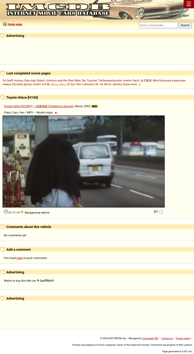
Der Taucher (89, 80)
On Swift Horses (13, 80)
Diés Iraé (30, 80)
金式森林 (146, 80)
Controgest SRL (150, 338)
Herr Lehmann (85, 84)
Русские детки (22, 84)
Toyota (8, 106)
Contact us (167, 338)
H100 (25, 106)
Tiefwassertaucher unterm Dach (118, 80)
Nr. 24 (99, 84)
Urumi (36, 84)
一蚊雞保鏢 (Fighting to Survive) (54, 106)
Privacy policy (183, 338)
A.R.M (45, 84)
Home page (15, 24)
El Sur (71, 84)
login (20, 258)
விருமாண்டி (58, 84)
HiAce (17, 106)
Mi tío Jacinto (113, 84)
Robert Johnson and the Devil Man (59, 80)
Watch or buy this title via (29, 280)
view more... (131, 84)
